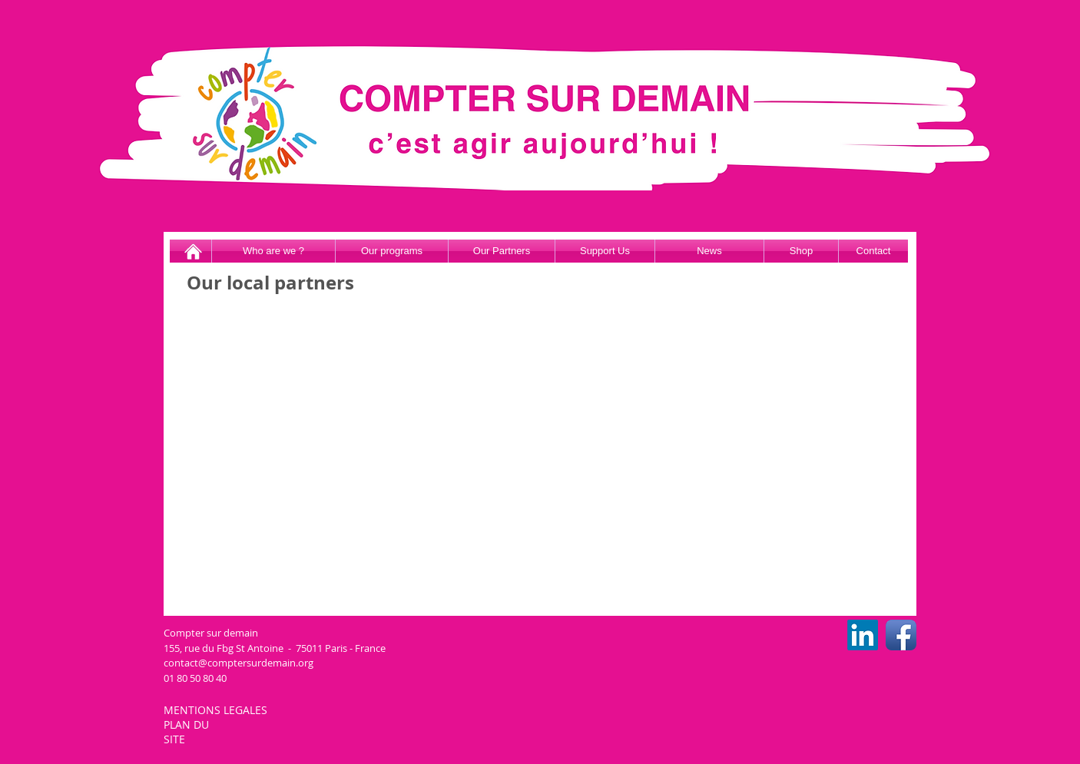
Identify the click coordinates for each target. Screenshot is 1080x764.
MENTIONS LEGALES (217, 710)
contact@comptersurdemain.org (238, 663)
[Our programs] (392, 251)
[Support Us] (604, 251)
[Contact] (873, 251)
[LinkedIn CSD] (862, 635)
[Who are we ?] (273, 251)
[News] (709, 251)
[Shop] (801, 251)
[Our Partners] (502, 251)
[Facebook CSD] (901, 635)
